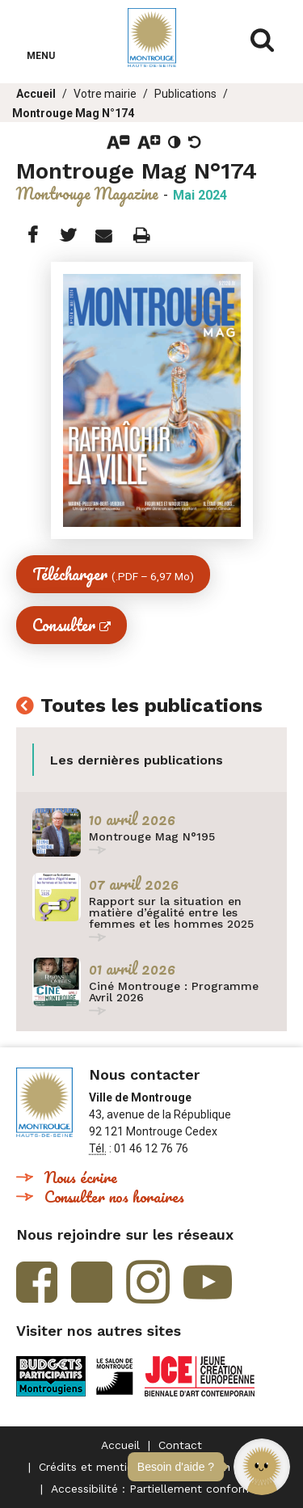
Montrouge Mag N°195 (152, 836)
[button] (262, 1466)
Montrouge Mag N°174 (73, 113)
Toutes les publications (151, 706)
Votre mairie (105, 93)
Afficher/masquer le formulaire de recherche (262, 40)
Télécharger (113, 574)
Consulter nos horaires (114, 1196)
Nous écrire (80, 1177)
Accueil (36, 93)
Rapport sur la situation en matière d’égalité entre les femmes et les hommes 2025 (171, 912)
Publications (185, 93)
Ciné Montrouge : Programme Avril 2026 (174, 991)
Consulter (63, 625)
